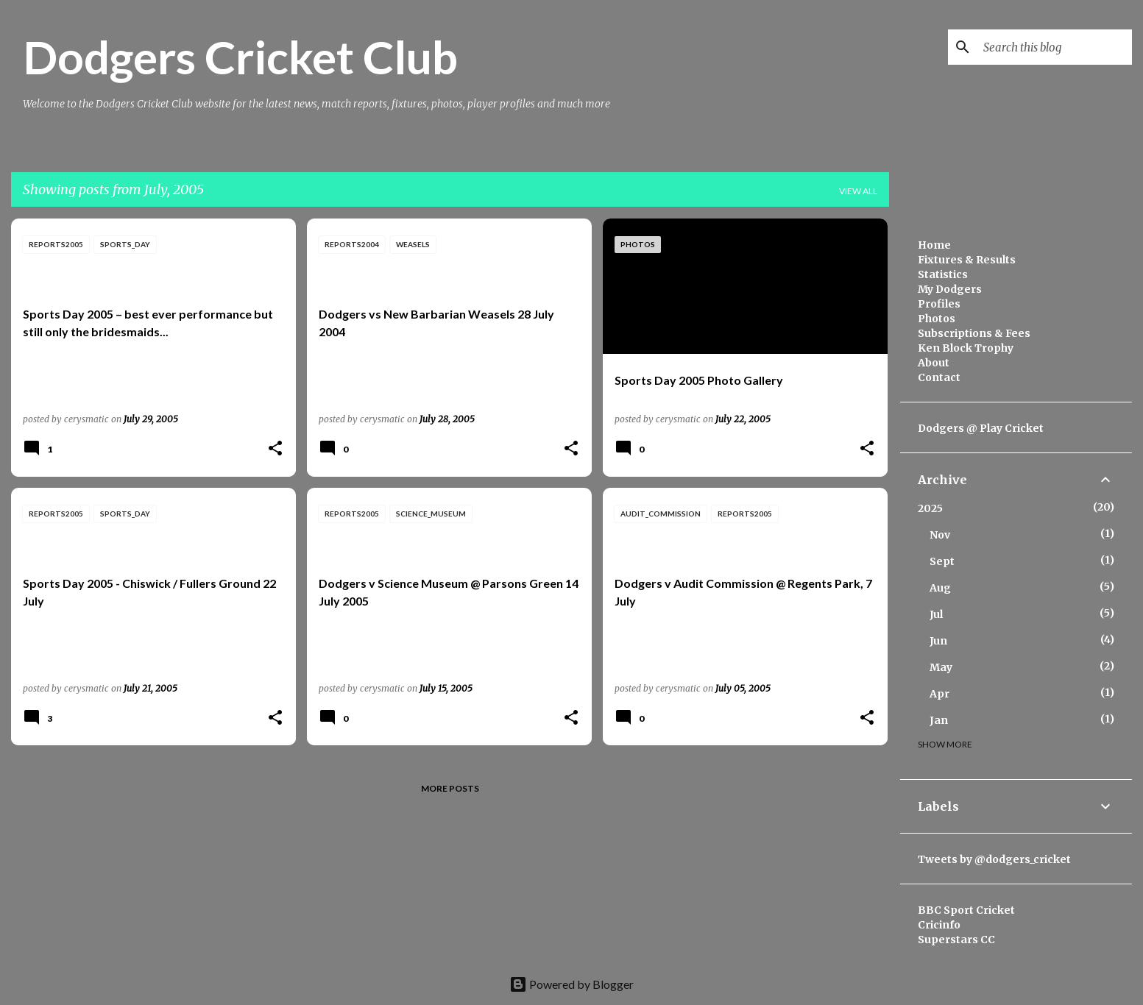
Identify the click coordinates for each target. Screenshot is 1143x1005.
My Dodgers (950, 289)
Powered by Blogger (571, 984)
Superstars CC (956, 939)
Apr (939, 693)
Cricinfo (939, 924)
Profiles (939, 303)
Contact (939, 377)
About (933, 362)
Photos (936, 318)
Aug (940, 587)
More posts (450, 788)
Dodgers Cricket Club (240, 56)
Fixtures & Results (967, 259)
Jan (939, 720)
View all (858, 190)
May (941, 667)
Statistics (943, 274)
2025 (930, 508)
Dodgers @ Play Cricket (981, 428)
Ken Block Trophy (965, 348)
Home (934, 245)
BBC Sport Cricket (966, 910)
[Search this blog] (1054, 47)
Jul (936, 614)
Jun (938, 640)
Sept (942, 561)
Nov (940, 534)
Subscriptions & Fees (974, 333)
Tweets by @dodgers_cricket (994, 859)
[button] (275, 449)
